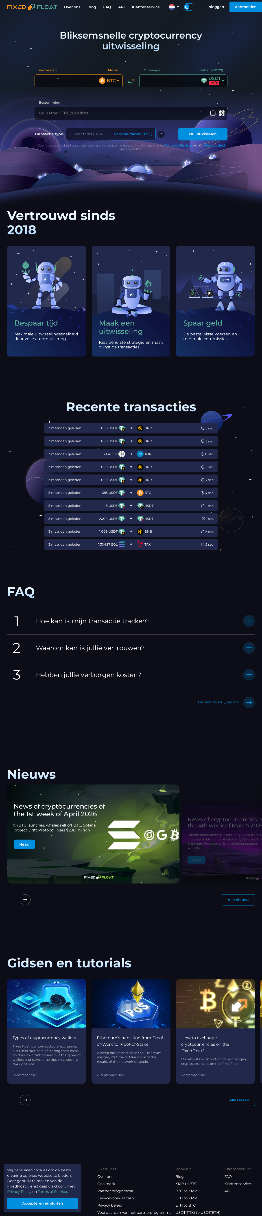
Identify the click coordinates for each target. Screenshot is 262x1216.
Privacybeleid (214, 145)
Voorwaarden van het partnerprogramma (134, 1212)
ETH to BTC (185, 1205)
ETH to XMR (186, 1198)
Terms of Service (52, 1192)
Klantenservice (146, 7)
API (121, 7)
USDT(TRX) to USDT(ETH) (197, 1212)
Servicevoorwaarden (115, 1198)
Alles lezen (239, 1100)
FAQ (107, 7)
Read (24, 844)
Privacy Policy (19, 1192)
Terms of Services (178, 145)
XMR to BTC (186, 1184)
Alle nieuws (238, 900)
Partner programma (115, 1191)
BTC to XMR (186, 1191)
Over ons (72, 7)
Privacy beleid (109, 1205)
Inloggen (215, 7)
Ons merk (106, 1184)
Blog (91, 7)
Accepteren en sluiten (42, 1203)
